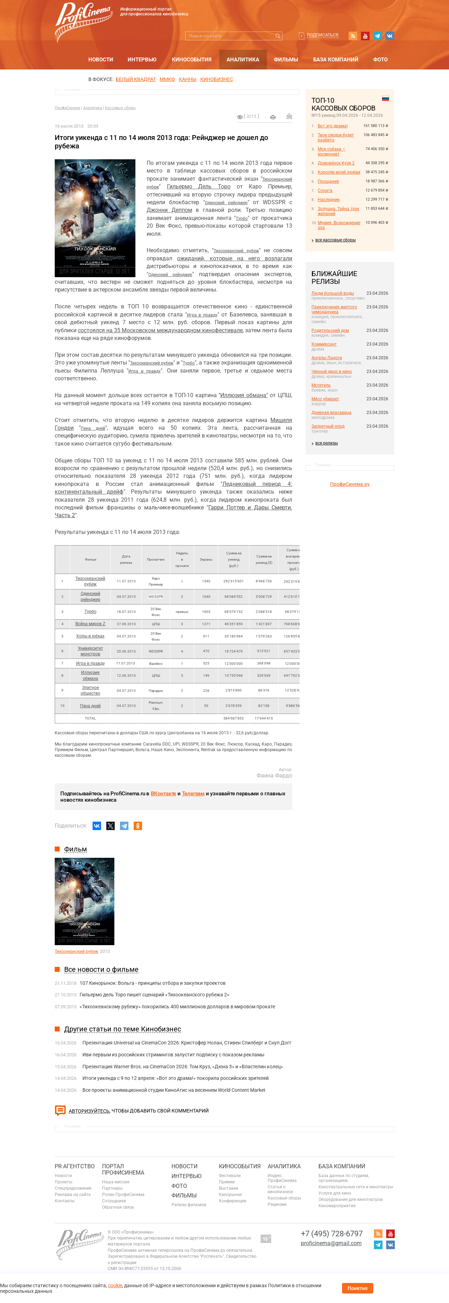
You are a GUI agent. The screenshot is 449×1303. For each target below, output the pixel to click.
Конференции (232, 1200)
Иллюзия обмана (243, 395)
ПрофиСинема (67, 108)
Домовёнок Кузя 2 (336, 163)
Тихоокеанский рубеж (236, 250)
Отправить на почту (289, 116)
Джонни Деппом (169, 210)
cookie (115, 1285)
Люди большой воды (332, 293)
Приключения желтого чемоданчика (334, 309)
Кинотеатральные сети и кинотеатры (356, 1186)
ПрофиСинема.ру (350, 484)
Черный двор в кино (331, 371)
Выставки (228, 1188)
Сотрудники (114, 1200)
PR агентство (75, 1166)
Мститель (321, 385)
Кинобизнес (216, 79)
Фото (380, 59)
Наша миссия (115, 1182)
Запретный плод (327, 426)
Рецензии (277, 1204)
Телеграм (193, 793)
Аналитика (243, 59)
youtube (365, 35)
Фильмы (286, 59)
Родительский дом (330, 330)
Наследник (329, 199)
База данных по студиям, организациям (344, 1178)
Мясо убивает (325, 398)
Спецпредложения (73, 1188)
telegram (377, 35)
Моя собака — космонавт (332, 151)
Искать (278, 36)
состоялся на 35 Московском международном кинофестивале (160, 330)
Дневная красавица (331, 412)
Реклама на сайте (73, 1194)
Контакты (64, 1200)
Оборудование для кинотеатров (351, 1199)
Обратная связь (118, 1207)
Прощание (328, 181)
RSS (352, 35)
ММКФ (167, 79)
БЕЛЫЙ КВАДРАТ (136, 79)
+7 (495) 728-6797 (332, 1233)
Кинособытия (192, 59)
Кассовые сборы (120, 108)
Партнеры (112, 1188)
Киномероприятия (337, 1205)
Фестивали (230, 1175)
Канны (187, 79)
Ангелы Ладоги (326, 357)
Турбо (242, 218)
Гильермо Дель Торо (198, 186)
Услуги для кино (335, 1193)
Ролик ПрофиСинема (123, 1194)
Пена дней (93, 428)
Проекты (63, 1182)
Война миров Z (90, 623)
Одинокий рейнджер (226, 202)
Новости (100, 59)
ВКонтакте (163, 793)
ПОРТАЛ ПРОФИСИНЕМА (123, 1169)
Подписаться (323, 35)
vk (389, 35)
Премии (227, 1182)
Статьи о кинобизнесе (280, 1189)
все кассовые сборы (335, 240)
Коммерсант (324, 344)
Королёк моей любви (339, 172)
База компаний (335, 59)
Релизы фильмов (189, 1204)
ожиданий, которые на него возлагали (234, 258)
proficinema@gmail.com (331, 1243)
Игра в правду (202, 315)
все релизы (326, 443)
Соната (325, 190)
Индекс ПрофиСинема (282, 1178)
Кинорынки (230, 1194)
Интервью (142, 59)
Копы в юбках (90, 636)
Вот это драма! (333, 125)
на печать (273, 117)
